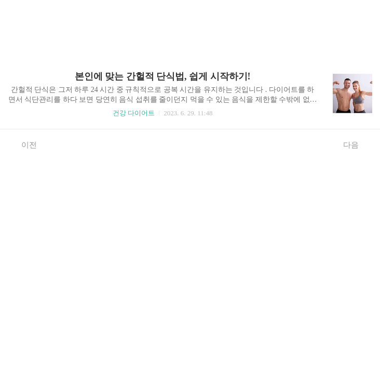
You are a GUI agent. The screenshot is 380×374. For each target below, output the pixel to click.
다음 (356, 144)
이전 (23, 144)
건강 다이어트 (134, 113)
